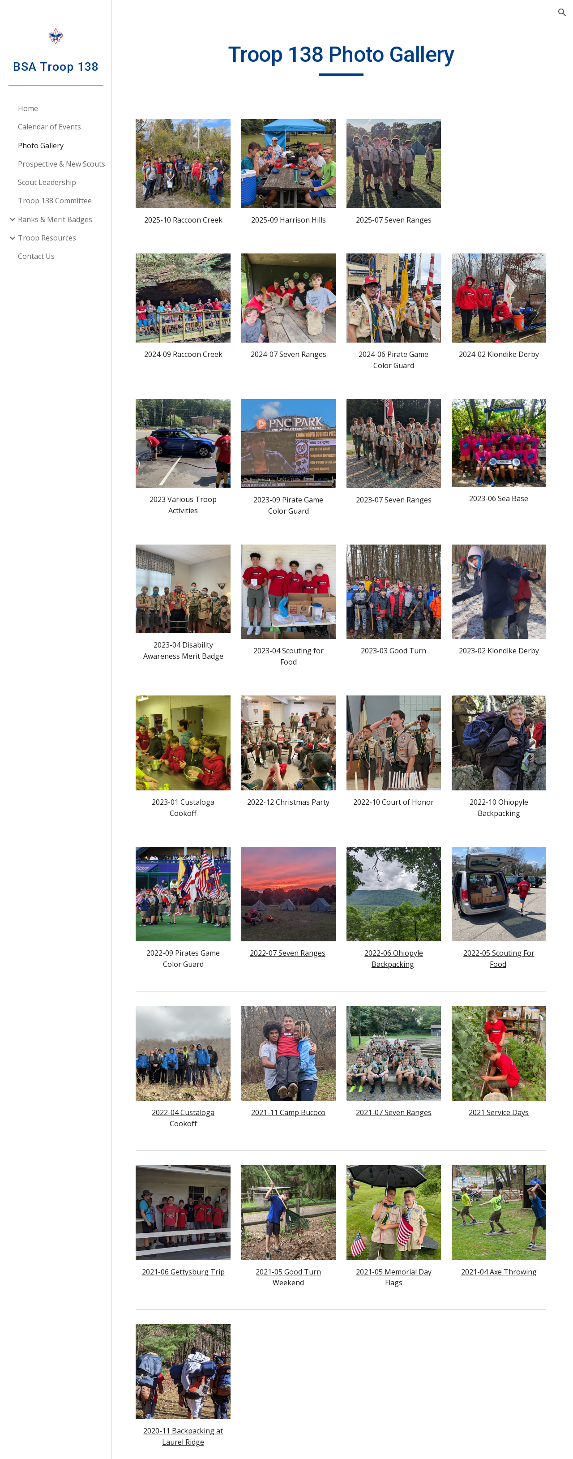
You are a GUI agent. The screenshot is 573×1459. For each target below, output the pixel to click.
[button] (562, 12)
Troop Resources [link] (47, 238)
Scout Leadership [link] (47, 182)
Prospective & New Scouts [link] (61, 164)
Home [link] (28, 108)
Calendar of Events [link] (49, 127)
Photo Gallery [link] (41, 145)
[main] (342, 59)
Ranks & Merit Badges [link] (55, 219)
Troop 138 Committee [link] (55, 201)
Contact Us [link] (36, 256)
